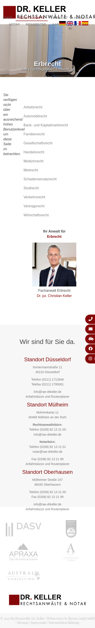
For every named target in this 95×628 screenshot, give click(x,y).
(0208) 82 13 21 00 (53, 429)
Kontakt (81, 24)
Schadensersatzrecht (40, 179)
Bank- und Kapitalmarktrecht (46, 125)
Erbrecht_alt (65, 69)
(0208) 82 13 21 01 (53, 447)
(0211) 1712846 (53, 379)
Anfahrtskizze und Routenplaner (47, 396)
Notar (14, 24)
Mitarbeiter (36, 24)
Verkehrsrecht (34, 197)
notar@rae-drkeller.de (47, 451)
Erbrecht (59, 18)
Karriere (60, 24)
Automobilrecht (35, 116)
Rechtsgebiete (32, 18)
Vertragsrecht (34, 206)
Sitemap (22, 623)
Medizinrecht (34, 161)
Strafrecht (31, 188)
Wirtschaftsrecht (36, 215)
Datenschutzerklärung (64, 623)
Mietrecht (31, 170)
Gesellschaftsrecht (38, 143)
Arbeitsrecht (33, 107)
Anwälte (81, 18)
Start (24, 69)
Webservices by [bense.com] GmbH (71, 618)
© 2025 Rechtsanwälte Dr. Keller (22, 618)
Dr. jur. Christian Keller (54, 296)
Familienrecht (34, 134)
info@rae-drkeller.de (47, 392)
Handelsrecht (34, 152)
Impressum (38, 623)
